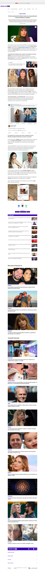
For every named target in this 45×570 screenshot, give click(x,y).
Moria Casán (17, 211)
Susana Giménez (23, 211)
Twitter (22, 206)
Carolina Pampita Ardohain (23, 47)
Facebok (19, 206)
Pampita (28, 211)
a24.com (28, 3)
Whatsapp (26, 206)
